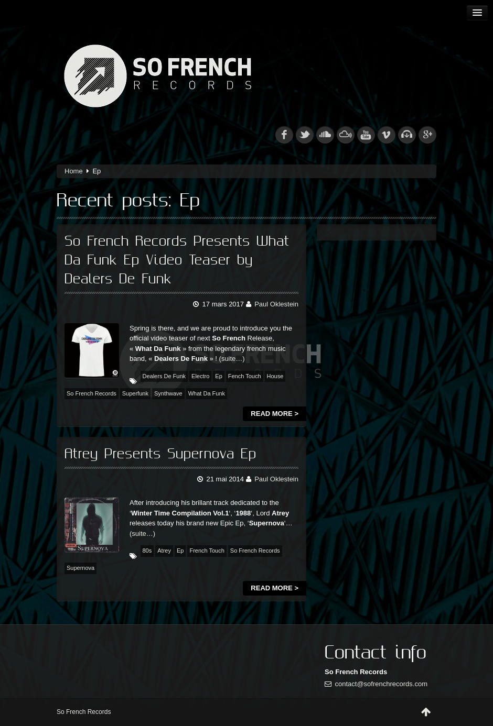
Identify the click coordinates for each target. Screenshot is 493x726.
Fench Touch (244, 376)
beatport (407, 135)
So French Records (91, 393)
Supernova (80, 568)
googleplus (427, 135)
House (275, 376)
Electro (200, 376)
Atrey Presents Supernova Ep (160, 454)
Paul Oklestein (276, 304)
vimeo (386, 135)
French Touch (206, 550)
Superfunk (135, 393)
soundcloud (325, 135)
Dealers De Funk (164, 376)
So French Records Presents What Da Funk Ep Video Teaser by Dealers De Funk (177, 260)
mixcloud (346, 135)
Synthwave (168, 393)
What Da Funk (206, 393)
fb (284, 135)
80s (147, 550)
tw (305, 135)
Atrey (164, 550)
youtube (366, 135)
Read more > (274, 413)
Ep (218, 376)
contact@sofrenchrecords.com (381, 684)
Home (74, 171)
